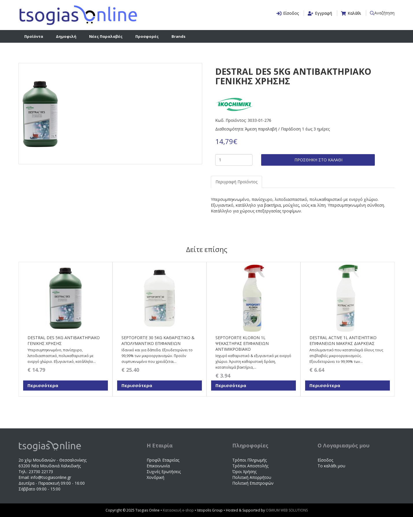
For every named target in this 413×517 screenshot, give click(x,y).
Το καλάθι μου (331, 466)
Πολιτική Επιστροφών (253, 483)
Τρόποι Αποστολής (250, 466)
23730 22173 (41, 471)
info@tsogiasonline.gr (51, 477)
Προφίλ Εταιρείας (163, 460)
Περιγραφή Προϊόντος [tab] (236, 181)
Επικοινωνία (158, 466)
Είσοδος (325, 460)
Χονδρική (155, 477)
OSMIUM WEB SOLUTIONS (287, 510)
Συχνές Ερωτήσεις (164, 471)
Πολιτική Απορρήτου (251, 477)
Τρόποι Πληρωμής (249, 460)
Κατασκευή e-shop (179, 510)
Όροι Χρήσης (244, 471)
